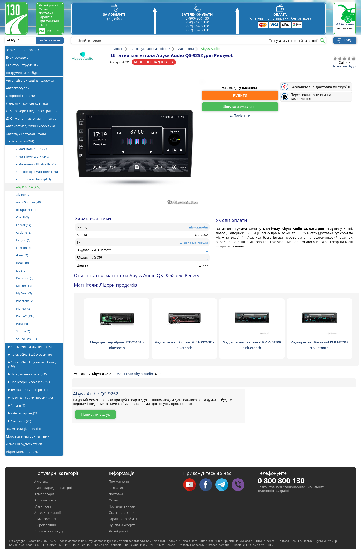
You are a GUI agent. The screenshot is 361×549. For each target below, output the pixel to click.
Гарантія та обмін (123, 519)
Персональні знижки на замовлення (311, 97)
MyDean (24, 293)
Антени (17, 405)
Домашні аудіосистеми (24, 444)
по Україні (320, 87)
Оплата (44, 9)
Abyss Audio (28, 187)
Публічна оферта (122, 525)
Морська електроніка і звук (27, 436)
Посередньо (344, 58)
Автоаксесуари (17, 88)
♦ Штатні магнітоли (33, 179)
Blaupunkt (26, 210)
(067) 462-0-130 (197, 30)
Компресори (44, 494)
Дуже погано (335, 58)
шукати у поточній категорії (295, 41)
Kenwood (24, 278)
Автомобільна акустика (31, 347)
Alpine (23, 194)
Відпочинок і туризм (22, 452)
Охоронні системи (20, 95)
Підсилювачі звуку (49, 531)
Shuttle (23, 331)
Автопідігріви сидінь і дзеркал (30, 80)
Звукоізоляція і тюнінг (23, 429)
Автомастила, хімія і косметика (30, 126)
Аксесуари (20, 421)
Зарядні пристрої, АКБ (24, 50)
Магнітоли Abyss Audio (135, 374)
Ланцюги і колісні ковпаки (27, 103)
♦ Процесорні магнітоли (37, 172)
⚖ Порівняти (240, 115)
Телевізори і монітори (29, 390)
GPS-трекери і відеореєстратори (32, 111)
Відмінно (353, 58)
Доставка (46, 13)
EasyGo (23, 240)
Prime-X (25, 316)
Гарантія (45, 17)
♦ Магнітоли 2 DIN (32, 156)
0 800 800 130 (281, 480)
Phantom (24, 301)
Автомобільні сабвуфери (31, 354)
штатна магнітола (194, 242)
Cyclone (23, 232)
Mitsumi (24, 286)
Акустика (41, 481)
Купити (240, 95)
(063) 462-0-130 (197, 26)
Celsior (23, 225)
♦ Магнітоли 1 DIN (31, 149)
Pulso (22, 324)
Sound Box (26, 339)
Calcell (22, 217)
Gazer (22, 255)
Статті (43, 25)
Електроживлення (20, 57)
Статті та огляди (121, 512)
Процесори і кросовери (30, 382)
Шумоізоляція (45, 519)
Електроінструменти (22, 65)
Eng (58, 31)
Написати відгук (344, 66)
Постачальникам (122, 506)
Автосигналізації (47, 512)
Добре (349, 58)
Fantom (23, 248)
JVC (21, 270)
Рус (49, 31)
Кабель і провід (24, 413)
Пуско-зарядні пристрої (53, 487)
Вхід (347, 40)
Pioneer (24, 308)
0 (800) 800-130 (197, 18)
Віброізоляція (45, 525)
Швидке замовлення (240, 107)
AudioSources (28, 202)
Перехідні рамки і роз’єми (31, 397)
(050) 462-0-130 (197, 22)
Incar (22, 263)
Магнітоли (23, 141)
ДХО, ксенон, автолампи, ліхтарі (31, 118)
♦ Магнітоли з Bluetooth (36, 164)
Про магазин (49, 21)
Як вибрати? (48, 5)
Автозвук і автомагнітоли (26, 134)
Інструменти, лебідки (23, 72)
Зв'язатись (117, 487)
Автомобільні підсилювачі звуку (32, 364)
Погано (340, 58)
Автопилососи (45, 500)
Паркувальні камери (28, 374)
